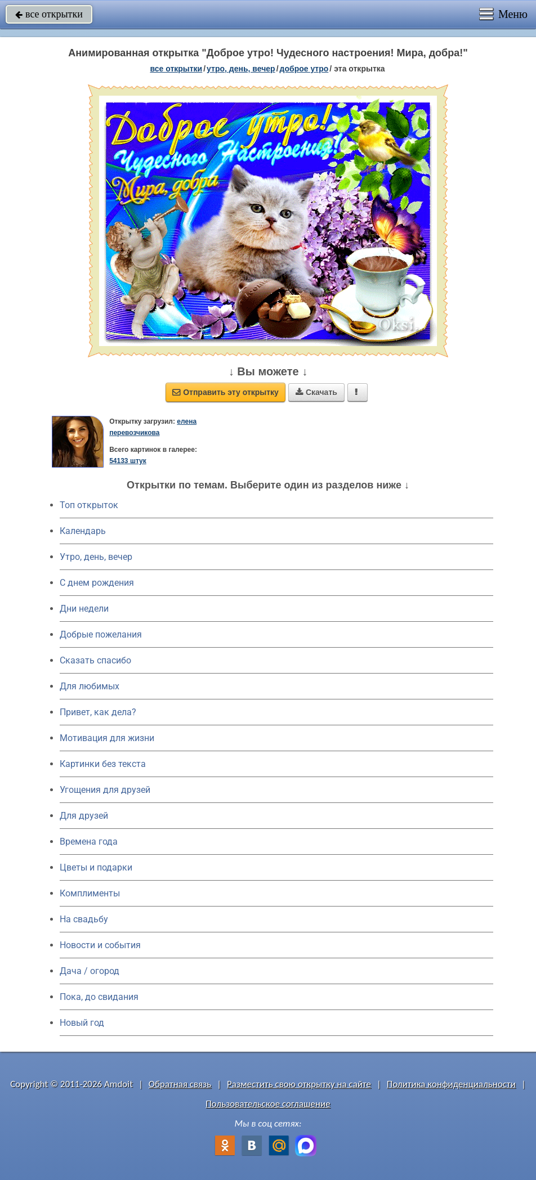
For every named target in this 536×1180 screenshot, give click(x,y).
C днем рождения (97, 582)
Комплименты (90, 893)
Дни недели (84, 608)
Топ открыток (89, 505)
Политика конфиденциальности (451, 1084)
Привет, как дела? (98, 712)
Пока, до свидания (99, 996)
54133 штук (127, 461)
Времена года (89, 841)
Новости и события (100, 945)
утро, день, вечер (241, 68)
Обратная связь (180, 1084)
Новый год (82, 1022)
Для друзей (84, 815)
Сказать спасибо (95, 660)
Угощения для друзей (105, 789)
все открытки (49, 14)
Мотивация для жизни (107, 738)
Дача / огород (89, 971)
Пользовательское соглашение (268, 1104)
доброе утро (304, 68)
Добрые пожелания (101, 634)
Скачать (316, 392)
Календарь (83, 531)
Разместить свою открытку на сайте (299, 1084)
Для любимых (89, 686)
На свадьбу (84, 919)
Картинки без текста (103, 764)
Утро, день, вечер (96, 556)
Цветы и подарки (96, 867)
